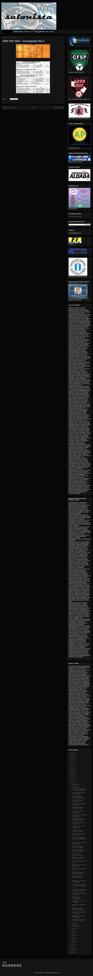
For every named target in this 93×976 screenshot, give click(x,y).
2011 (72, 947)
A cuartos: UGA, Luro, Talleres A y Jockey (77, 830)
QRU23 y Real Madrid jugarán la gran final (77, 909)
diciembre (74, 784)
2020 (72, 764)
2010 (72, 949)
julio (73, 930)
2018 (72, 768)
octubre (74, 923)
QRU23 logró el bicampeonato (76, 897)
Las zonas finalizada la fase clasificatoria (79, 843)
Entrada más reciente (9, 107)
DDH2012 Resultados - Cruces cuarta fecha (78, 847)
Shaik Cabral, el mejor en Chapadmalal (78, 916)
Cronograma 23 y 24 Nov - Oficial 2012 (79, 827)
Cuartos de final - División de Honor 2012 (78, 823)
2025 (72, 752)
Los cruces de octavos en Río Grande (78, 834)
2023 (72, 757)
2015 (72, 775)
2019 (72, 766)
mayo (73, 935)
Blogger (58, 972)
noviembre (75, 787)
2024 (72, 754)
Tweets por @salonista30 (75, 216)
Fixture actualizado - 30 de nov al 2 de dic (79, 793)
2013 (72, 780)
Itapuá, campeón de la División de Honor (77, 800)
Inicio (34, 107)
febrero (74, 942)
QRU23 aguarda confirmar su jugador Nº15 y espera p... (79, 886)
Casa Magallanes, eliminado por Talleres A (79, 815)
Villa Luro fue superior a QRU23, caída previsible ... (79, 839)
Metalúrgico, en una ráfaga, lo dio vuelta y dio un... (79, 920)
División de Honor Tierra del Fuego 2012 (79, 865)
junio (73, 933)
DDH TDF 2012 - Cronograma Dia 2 (77, 854)
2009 (72, 952)
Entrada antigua (58, 107)
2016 (72, 773)
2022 (72, 759)
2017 (72, 771)
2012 (72, 782)
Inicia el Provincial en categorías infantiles (77, 797)
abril (73, 937)
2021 (72, 761)
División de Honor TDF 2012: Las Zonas (78, 876)
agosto (74, 928)
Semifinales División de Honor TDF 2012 (78, 808)
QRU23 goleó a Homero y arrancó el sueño (78, 858)
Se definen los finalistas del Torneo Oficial (79, 912)
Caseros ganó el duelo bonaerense (77, 812)
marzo (73, 940)
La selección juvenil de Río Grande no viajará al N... (79, 789)
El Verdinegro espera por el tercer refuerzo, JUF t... (79, 890)
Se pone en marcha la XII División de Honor (78, 873)
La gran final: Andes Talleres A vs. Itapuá (79, 804)
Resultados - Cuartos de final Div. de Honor (78, 819)
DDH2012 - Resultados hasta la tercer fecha (78, 850)
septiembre (75, 926)
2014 (72, 778)
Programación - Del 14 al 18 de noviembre (79, 881)
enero (73, 944)
